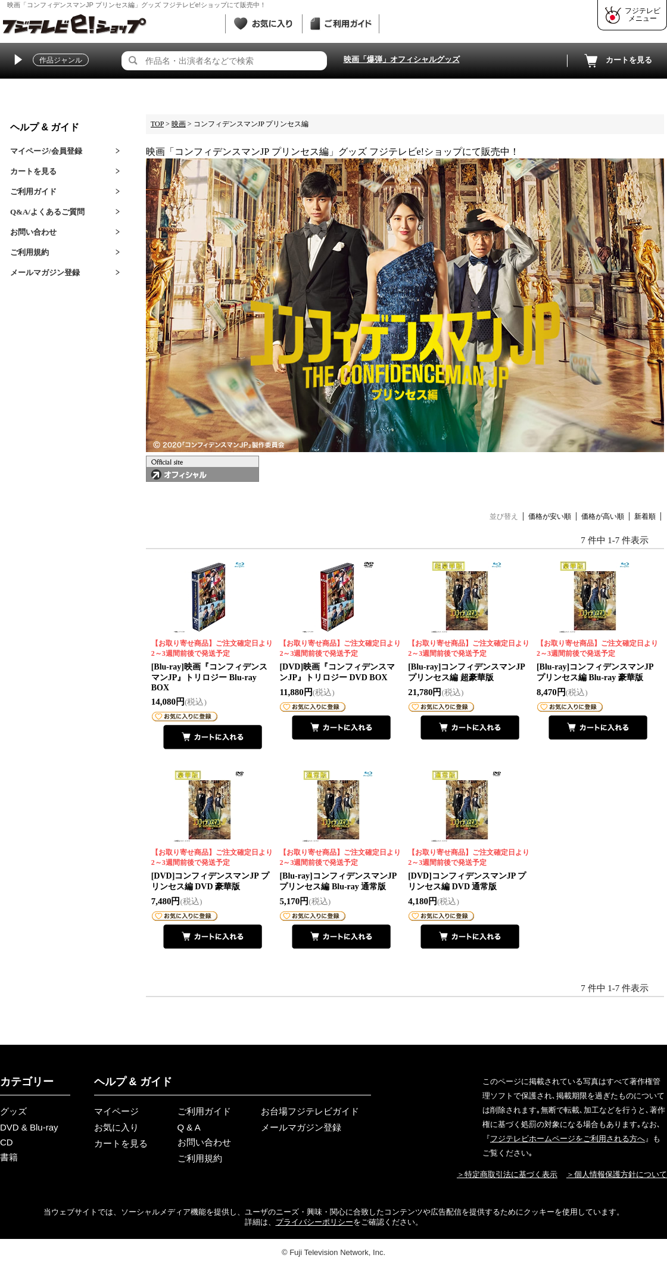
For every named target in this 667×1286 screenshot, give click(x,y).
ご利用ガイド (33, 191)
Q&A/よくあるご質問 (47, 211)
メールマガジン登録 (45, 272)
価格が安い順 (549, 516)
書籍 (9, 1157)
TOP (157, 124)
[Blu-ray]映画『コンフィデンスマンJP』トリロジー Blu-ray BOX (213, 665)
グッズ (13, 1111)
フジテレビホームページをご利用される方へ (567, 1138)
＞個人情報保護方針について (616, 1174)
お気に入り (116, 1127)
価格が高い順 (602, 516)
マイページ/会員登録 (46, 151)
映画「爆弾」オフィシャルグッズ (402, 59)
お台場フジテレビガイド (310, 1111)
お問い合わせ (33, 232)
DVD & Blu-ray (29, 1127)
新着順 (645, 516)
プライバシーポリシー (314, 1222)
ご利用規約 (29, 252)
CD (6, 1142)
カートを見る (617, 61)
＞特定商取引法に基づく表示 (507, 1174)
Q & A (189, 1127)
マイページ (116, 1111)
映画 (179, 124)
